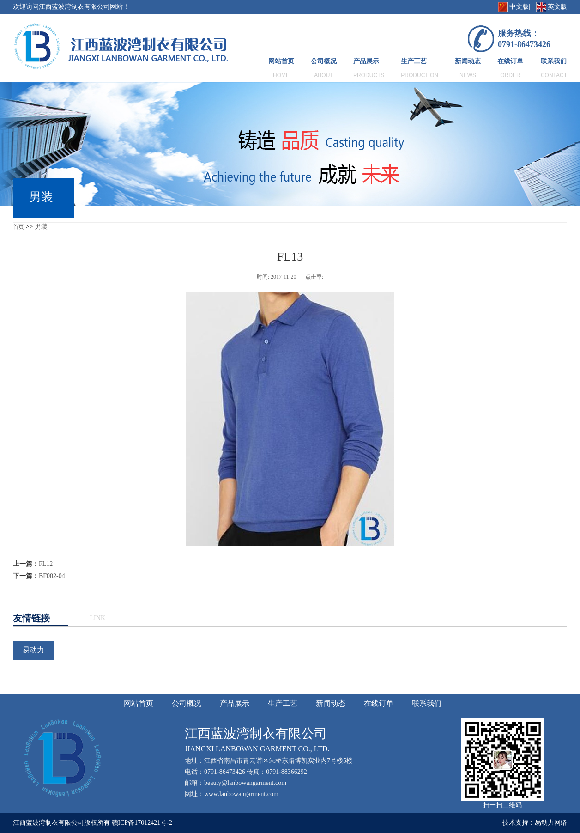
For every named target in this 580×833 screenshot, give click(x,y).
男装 (41, 226)
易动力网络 (551, 822)
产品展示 (366, 61)
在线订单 (510, 61)
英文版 (557, 6)
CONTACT (554, 75)
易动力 (33, 650)
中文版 (519, 6)
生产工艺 (414, 61)
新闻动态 (468, 61)
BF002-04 (52, 575)
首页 (18, 227)
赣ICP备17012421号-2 (142, 822)
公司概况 (324, 61)
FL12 (46, 563)
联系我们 (554, 61)
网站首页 (281, 61)
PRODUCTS (368, 75)
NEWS (467, 75)
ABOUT (323, 75)
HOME (281, 75)
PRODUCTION (419, 75)
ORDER (510, 75)
